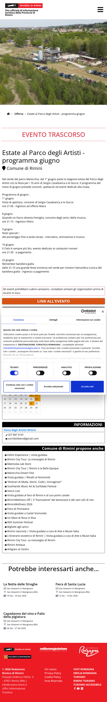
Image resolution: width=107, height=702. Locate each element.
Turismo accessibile (87, 684)
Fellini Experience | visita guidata (26, 455)
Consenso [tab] (18, 320)
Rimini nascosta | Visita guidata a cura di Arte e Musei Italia (42, 531)
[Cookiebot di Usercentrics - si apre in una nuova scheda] (83, 311)
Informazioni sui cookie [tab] (88, 320)
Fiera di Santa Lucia (70, 584)
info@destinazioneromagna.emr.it (21, 348)
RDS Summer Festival (19, 522)
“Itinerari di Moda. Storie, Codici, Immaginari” (33, 482)
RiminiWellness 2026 (18, 504)
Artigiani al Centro (17, 549)
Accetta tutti (87, 386)
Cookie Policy (53, 677)
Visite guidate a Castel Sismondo (26, 513)
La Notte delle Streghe (20, 584)
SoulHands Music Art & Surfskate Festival (30, 486)
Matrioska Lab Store (18, 464)
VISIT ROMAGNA (83, 669)
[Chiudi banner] (103, 312)
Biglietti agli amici (17, 526)
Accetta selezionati (53, 386)
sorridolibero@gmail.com (23, 438)
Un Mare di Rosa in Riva (20, 517)
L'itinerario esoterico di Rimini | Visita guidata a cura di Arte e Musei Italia (50, 535)
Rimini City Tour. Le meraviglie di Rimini (30, 459)
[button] (100, 9)
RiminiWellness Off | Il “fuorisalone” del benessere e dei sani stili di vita (49, 500)
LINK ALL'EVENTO (53, 301)
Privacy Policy (53, 673)
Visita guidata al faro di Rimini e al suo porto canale (37, 495)
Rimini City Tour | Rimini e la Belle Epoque (32, 468)
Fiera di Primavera (17, 508)
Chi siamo (51, 669)
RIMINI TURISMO (84, 680)
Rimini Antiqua (15, 544)
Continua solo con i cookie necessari (19, 386)
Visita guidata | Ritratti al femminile (27, 477)
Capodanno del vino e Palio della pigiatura (24, 615)
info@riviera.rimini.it (14, 684)
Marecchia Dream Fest (19, 473)
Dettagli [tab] (54, 320)
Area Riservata (53, 680)
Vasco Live (12, 491)
